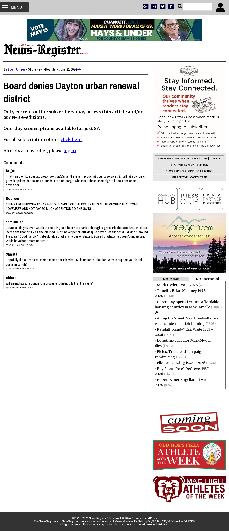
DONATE (213, 158)
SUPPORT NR (178, 177)
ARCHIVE (206, 171)
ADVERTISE (181, 158)
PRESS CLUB (198, 158)
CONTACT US (197, 177)
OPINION (192, 171)
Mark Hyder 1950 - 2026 (176, 285)
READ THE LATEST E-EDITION (188, 165)
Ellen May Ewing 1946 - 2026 (180, 363)
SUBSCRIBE (164, 158)
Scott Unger (18, 69)
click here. (73, 139)
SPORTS (179, 171)
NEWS (168, 171)
